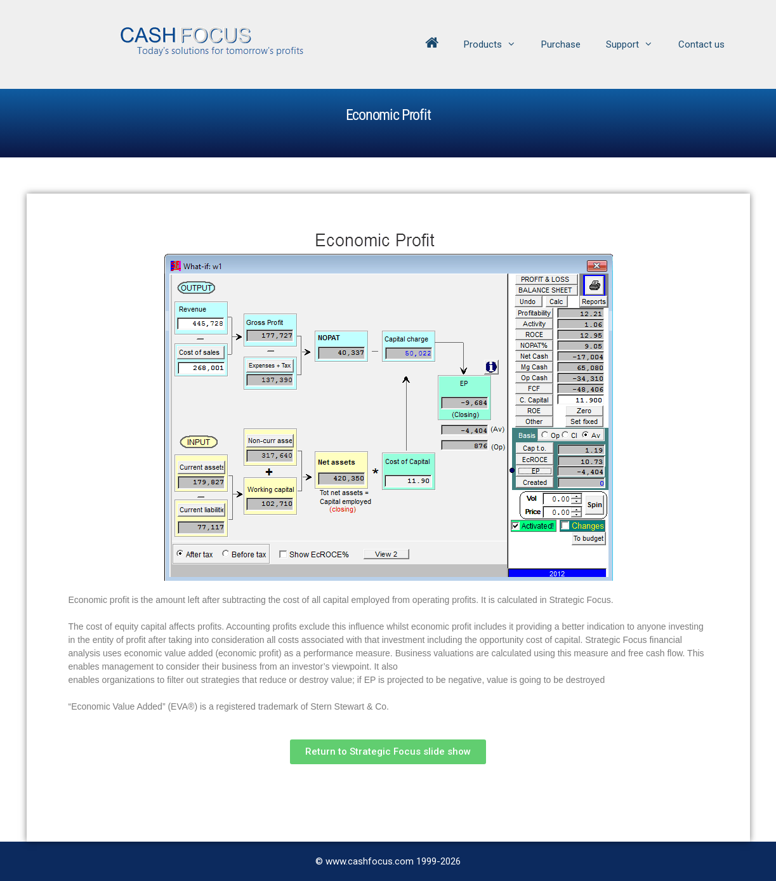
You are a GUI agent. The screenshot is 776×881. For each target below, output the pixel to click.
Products (496, 44)
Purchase (561, 44)
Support (636, 44)
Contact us (701, 44)
